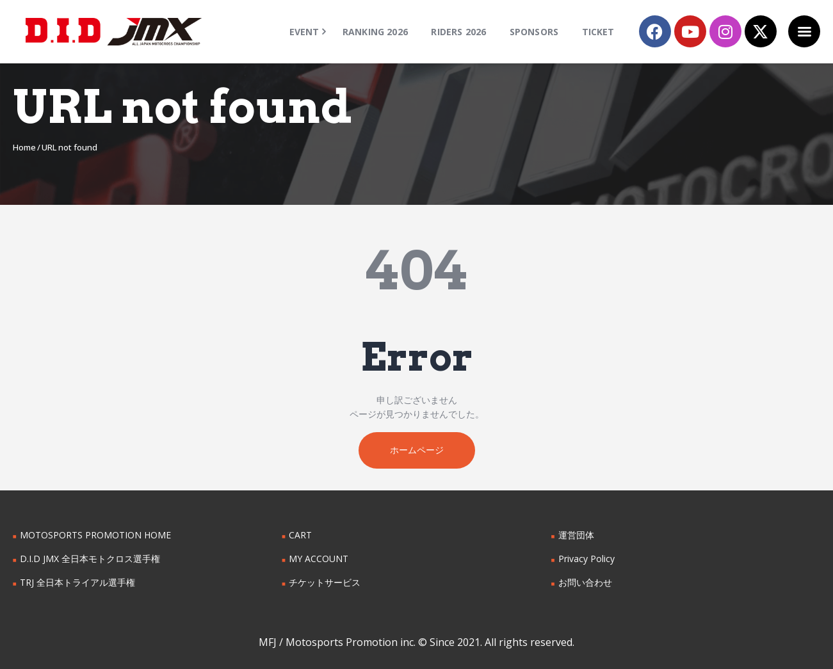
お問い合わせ (585, 582)
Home (24, 147)
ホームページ (417, 450)
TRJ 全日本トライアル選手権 (77, 582)
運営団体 (576, 535)
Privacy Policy (586, 558)
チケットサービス (324, 582)
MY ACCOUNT (318, 558)
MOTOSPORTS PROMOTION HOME (95, 535)
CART (300, 535)
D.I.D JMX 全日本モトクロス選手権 (90, 558)
